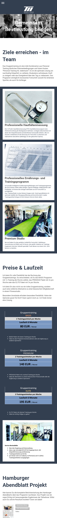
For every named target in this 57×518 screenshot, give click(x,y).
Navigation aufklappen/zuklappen (28, 3)
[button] (21, 505)
